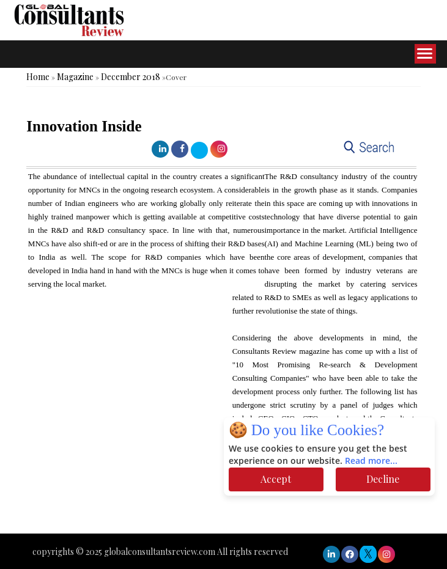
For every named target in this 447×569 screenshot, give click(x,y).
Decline (382, 478)
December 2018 (130, 77)
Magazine (75, 77)
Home (38, 77)
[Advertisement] (222, 496)
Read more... (371, 461)
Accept (275, 478)
